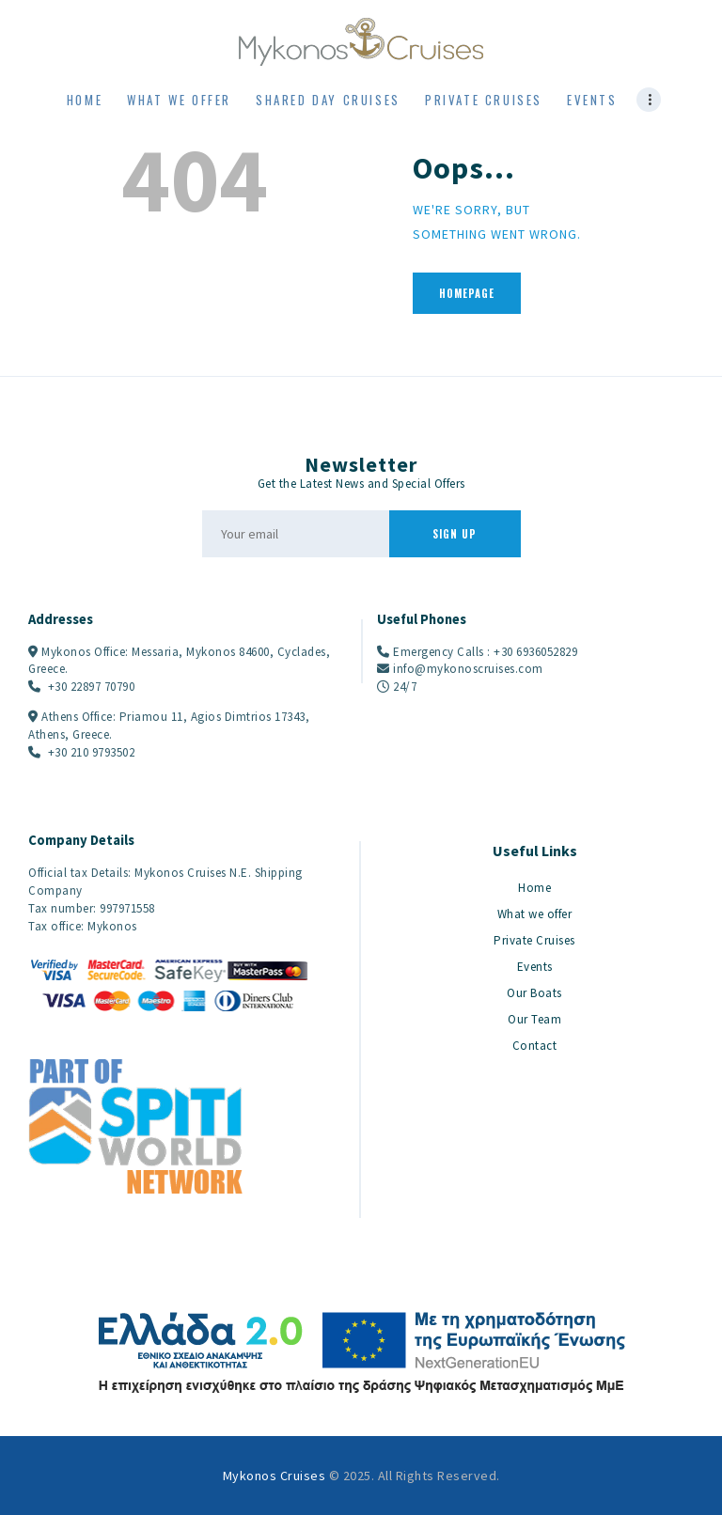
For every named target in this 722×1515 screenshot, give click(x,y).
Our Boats (534, 993)
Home (534, 888)
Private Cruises (534, 940)
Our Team (534, 1019)
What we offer (535, 914)
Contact (534, 1046)
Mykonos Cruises (274, 1475)
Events (535, 967)
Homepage (466, 293)
